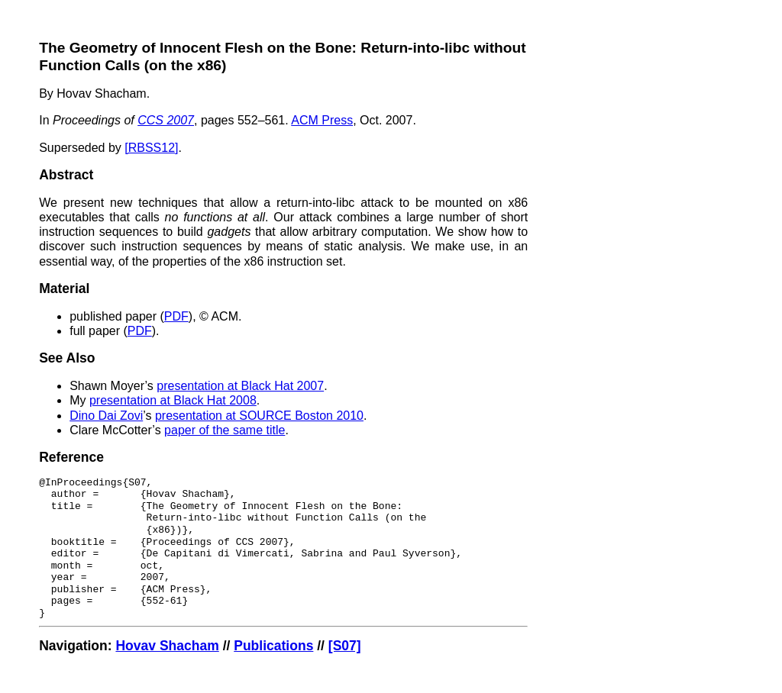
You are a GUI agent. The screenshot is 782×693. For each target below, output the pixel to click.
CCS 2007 (165, 120)
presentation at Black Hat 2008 (173, 400)
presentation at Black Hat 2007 (240, 385)
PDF (176, 316)
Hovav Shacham (166, 645)
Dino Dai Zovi (106, 415)
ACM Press (322, 120)
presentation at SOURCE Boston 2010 (259, 415)
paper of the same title (224, 430)
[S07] (344, 645)
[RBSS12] (151, 147)
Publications (273, 645)
